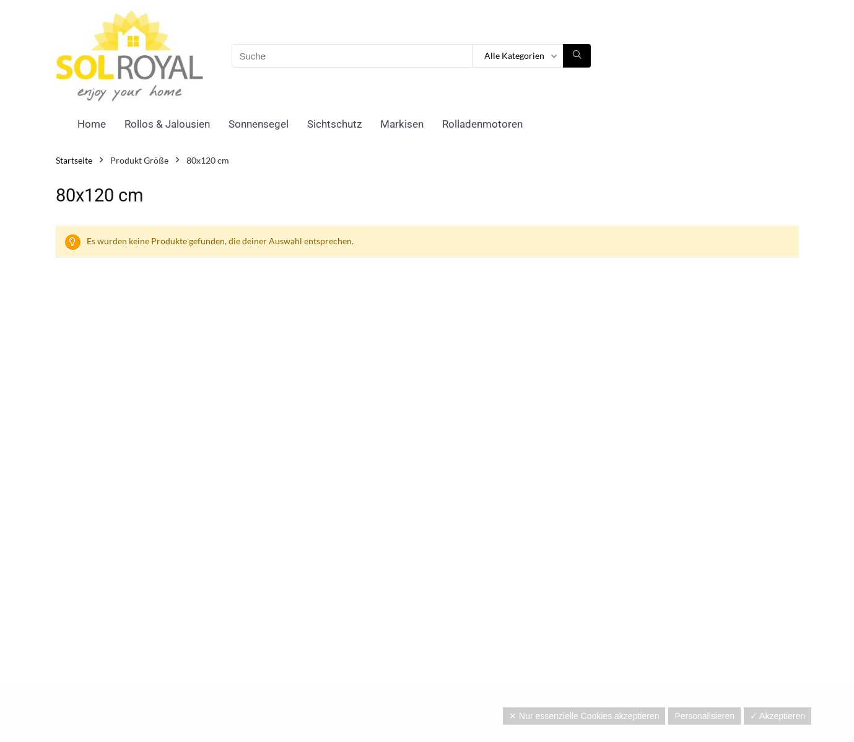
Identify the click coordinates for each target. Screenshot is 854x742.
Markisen (402, 124)
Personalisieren (704, 716)
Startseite (74, 160)
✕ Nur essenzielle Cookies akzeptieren (584, 716)
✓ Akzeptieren (777, 716)
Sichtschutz (334, 124)
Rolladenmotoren (482, 124)
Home (91, 124)
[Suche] (577, 56)
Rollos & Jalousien (167, 124)
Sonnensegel (259, 124)
